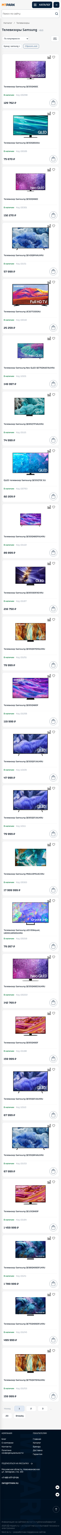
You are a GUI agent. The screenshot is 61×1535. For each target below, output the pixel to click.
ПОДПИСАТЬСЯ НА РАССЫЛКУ (17, 1463)
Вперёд (20, 1415)
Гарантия (37, 1454)
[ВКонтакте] (57, 1495)
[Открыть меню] (56, 5)
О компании (7, 1443)
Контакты (6, 1447)
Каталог (8, 23)
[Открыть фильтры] (55, 39)
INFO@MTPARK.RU (10, 1483)
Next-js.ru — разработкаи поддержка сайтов (24, 1532)
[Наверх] (56, 1509)
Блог (4, 1439)
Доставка (37, 1450)
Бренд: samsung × (12, 46)
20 (7, 1415)
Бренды (37, 1447)
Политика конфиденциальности (12, 1451)
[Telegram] (57, 1487)
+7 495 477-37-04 (10, 1478)
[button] (30, 14)
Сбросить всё (31, 46)
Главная (37, 1439)
